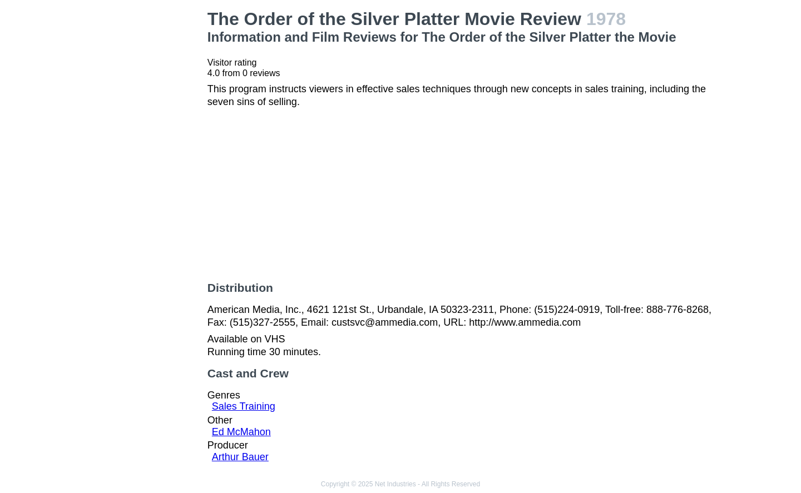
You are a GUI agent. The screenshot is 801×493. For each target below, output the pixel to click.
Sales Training (243, 406)
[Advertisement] (139, 175)
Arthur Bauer (240, 456)
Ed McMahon (241, 431)
